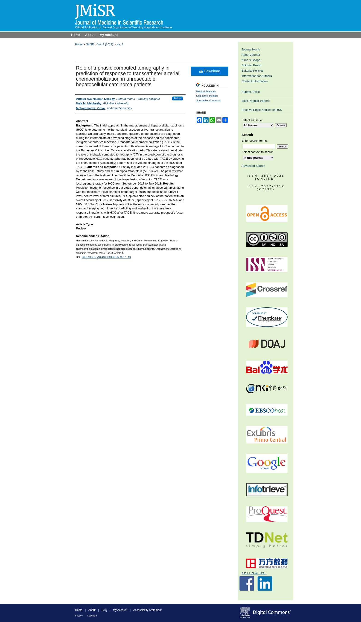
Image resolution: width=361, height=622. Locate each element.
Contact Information (255, 81)
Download (209, 71)
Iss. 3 (119, 44)
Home (78, 44)
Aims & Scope (251, 60)
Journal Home (251, 49)
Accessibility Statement (147, 610)
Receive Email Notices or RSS (262, 109)
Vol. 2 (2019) (105, 44)
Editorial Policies (252, 70)
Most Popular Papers (255, 101)
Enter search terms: (255, 140)
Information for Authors (257, 76)
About (92, 610)
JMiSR (90, 44)
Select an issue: (252, 120)
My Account (120, 610)
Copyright (92, 615)
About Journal (251, 54)
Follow (177, 98)
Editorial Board (251, 65)
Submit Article (251, 92)
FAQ (104, 610)
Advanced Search (253, 165)
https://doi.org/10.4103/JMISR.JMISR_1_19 (106, 257)
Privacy (79, 615)
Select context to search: (258, 152)
